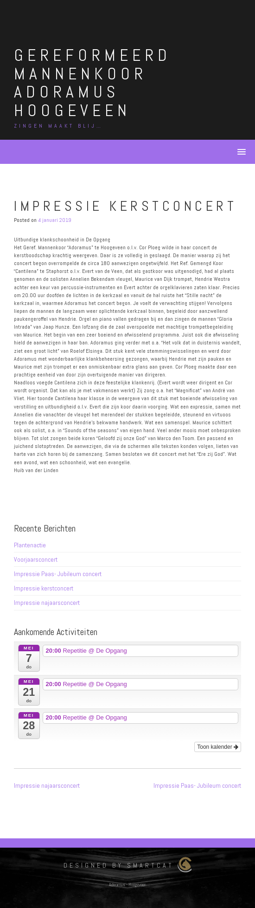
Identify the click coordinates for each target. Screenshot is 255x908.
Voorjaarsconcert (35, 559)
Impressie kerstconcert (43, 588)
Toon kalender (217, 747)
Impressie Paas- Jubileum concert (58, 574)
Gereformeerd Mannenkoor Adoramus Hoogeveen (92, 83)
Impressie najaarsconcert (47, 602)
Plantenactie (30, 545)
